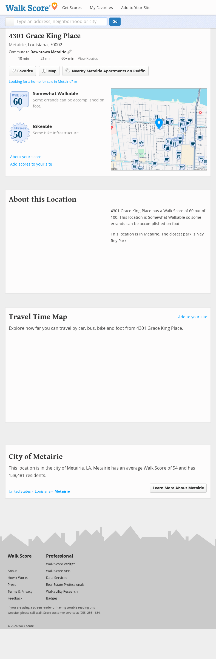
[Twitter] (11, 564)
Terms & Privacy (20, 591)
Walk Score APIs (58, 571)
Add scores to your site (31, 164)
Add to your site (192, 317)
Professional (59, 556)
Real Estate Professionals (65, 585)
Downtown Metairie (48, 52)
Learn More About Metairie (178, 488)
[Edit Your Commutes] (70, 51)
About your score (25, 157)
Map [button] (49, 71)
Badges (52, 598)
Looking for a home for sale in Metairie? (41, 81)
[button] (9, 21)
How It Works (18, 578)
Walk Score (20, 556)
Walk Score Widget (60, 564)
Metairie (17, 44)
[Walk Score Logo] (31, 6)
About (12, 571)
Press (12, 585)
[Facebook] (19, 564)
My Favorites (101, 7)
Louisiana (42, 491)
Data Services (56, 578)
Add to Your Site (135, 7)
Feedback (15, 598)
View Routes (88, 58)
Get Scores (72, 7)
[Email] (28, 564)
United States (20, 491)
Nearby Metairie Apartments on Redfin (106, 70)
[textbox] (60, 21)
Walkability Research (62, 591)
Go (115, 21)
